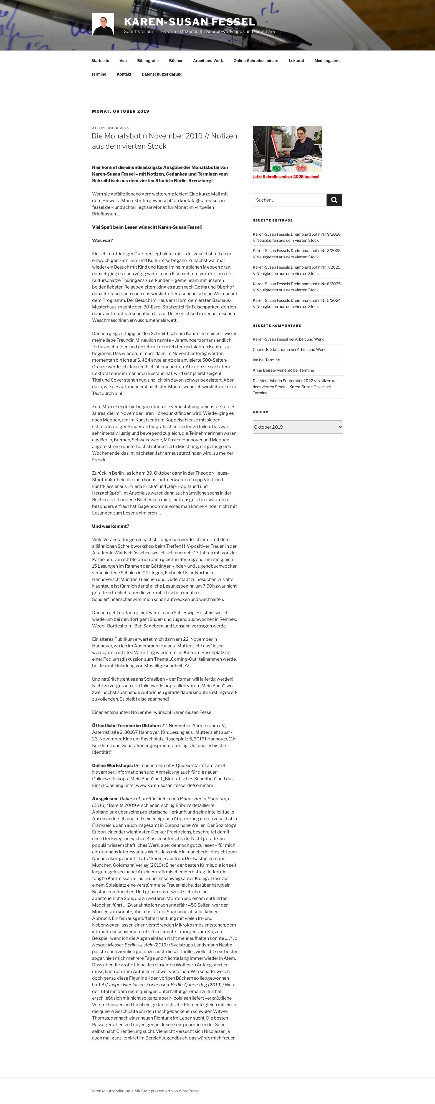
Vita (123, 60)
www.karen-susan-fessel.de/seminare (174, 785)
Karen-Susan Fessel (190, 22)
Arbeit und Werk (208, 60)
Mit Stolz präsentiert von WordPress (167, 1090)
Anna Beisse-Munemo (272, 370)
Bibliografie (148, 60)
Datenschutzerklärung (162, 74)
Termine (99, 74)
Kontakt (124, 74)
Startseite (100, 60)
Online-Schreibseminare (256, 60)
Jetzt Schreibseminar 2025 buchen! (286, 176)
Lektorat (296, 60)
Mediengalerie (327, 60)
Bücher (176, 60)
